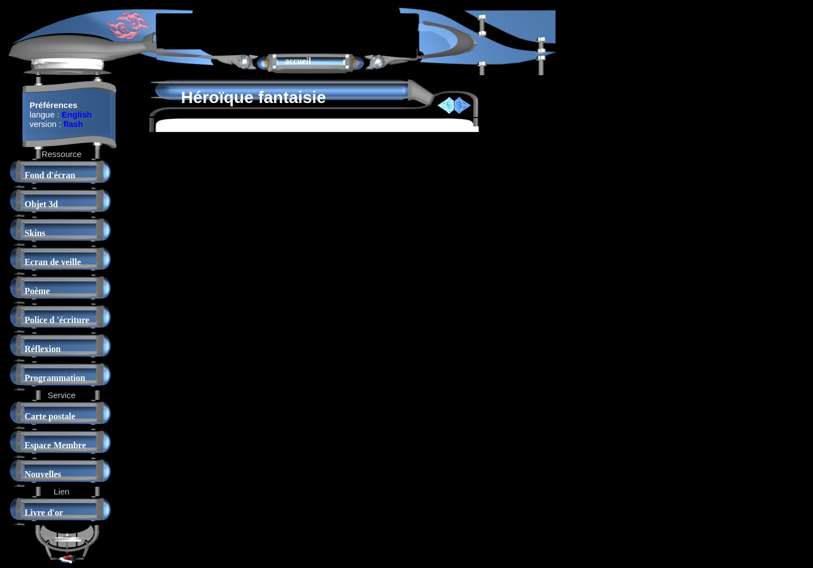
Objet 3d (41, 204)
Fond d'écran (50, 175)
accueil (298, 61)
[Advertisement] (287, 30)
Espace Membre (55, 445)
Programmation (55, 378)
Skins (35, 233)
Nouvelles (43, 474)
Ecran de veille (53, 262)
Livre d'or (44, 512)
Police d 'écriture (57, 320)
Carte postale (50, 416)
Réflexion (43, 349)
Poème (37, 291)
